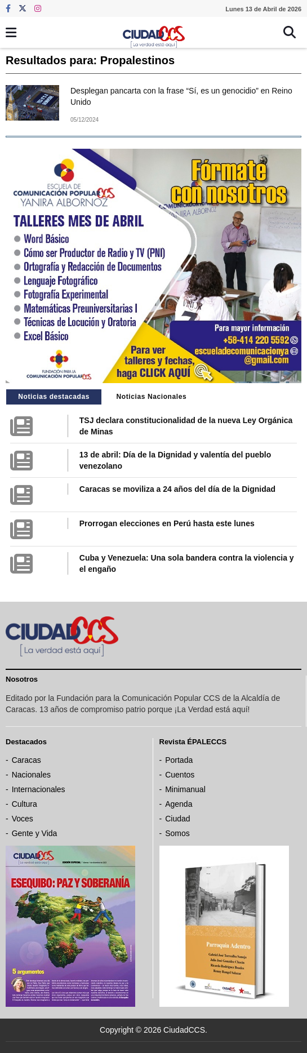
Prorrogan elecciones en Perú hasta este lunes (167, 523)
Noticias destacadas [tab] (54, 397)
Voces (22, 818)
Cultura (24, 803)
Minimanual (185, 789)
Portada (179, 760)
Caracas (26, 760)
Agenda (178, 803)
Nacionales (31, 774)
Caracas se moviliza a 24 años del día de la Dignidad (177, 489)
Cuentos (179, 774)
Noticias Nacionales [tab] (151, 397)
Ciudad (177, 818)
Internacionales (38, 789)
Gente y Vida (34, 833)
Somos (177, 833)
